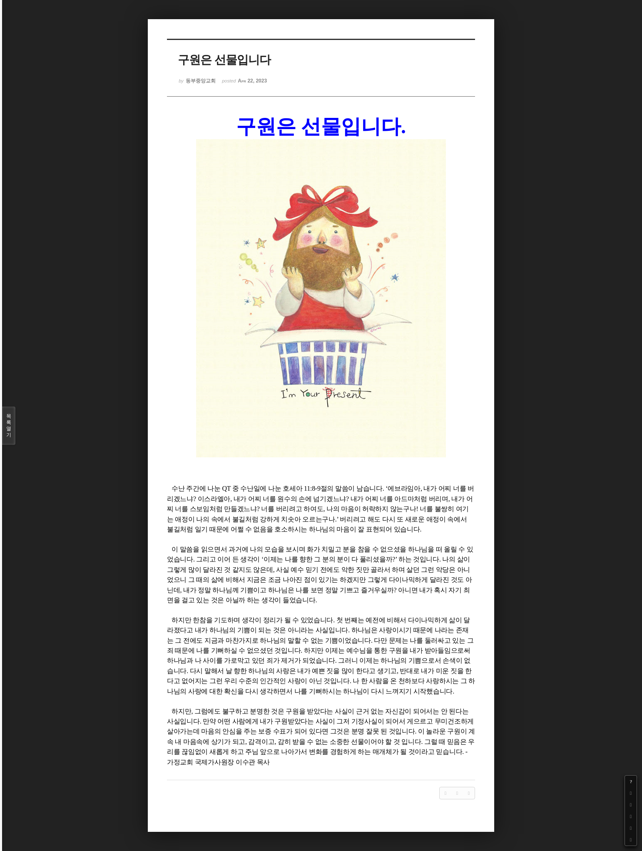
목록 (8, 425)
